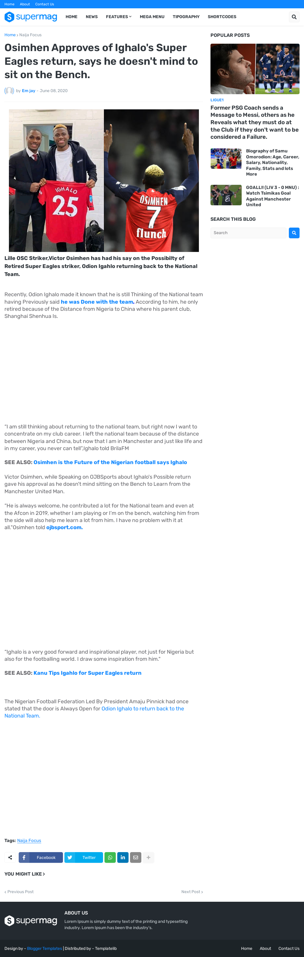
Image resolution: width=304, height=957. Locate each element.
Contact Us (44, 4)
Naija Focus (30, 35)
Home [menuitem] (71, 16)
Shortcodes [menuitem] (222, 16)
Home (9, 4)
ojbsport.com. (64, 527)
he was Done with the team (97, 302)
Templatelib (106, 948)
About (25, 4)
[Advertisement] (103, 368)
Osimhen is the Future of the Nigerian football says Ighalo (109, 462)
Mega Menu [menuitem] (152, 16)
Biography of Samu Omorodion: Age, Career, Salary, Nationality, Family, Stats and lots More (272, 162)
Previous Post (20, 892)
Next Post (190, 892)
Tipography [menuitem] (186, 16)
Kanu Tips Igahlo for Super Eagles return (88, 673)
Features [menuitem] (117, 16)
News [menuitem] (92, 16)
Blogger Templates (44, 948)
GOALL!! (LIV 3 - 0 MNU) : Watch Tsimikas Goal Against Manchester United (272, 196)
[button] (294, 17)
